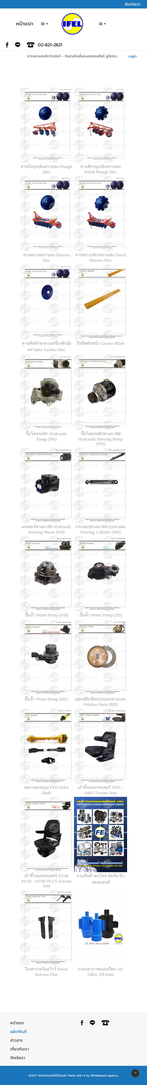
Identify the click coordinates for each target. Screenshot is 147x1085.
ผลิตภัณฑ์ (18, 1031)
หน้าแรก (17, 1023)
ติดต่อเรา (17, 1058)
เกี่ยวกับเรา (19, 1049)
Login (133, 56)
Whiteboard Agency (104, 1075)
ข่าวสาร (16, 1040)
